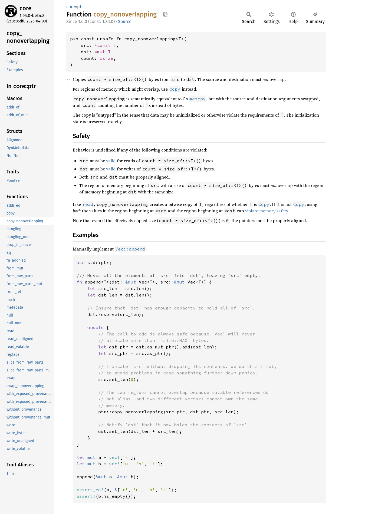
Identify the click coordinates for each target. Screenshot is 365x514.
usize (106, 58)
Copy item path (165, 14)
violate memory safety (266, 211)
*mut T (102, 51)
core (25, 8)
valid (111, 161)
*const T (105, 45)
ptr (80, 6)
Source (124, 21)
